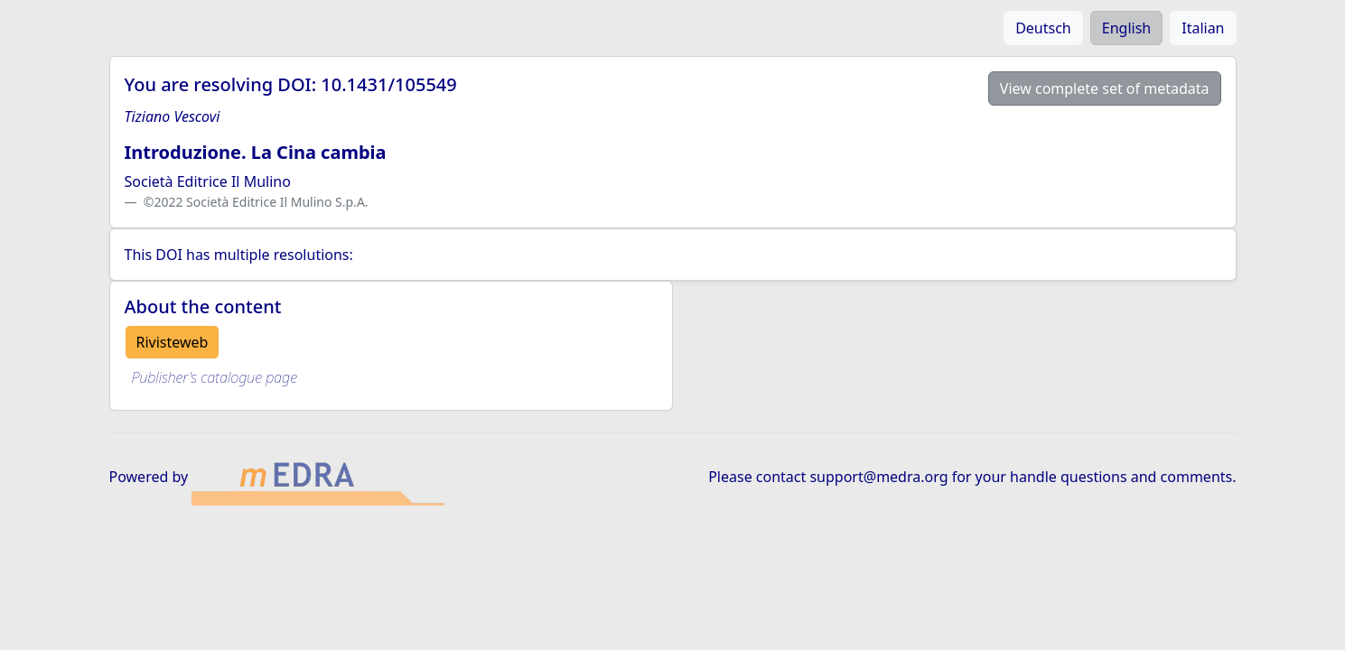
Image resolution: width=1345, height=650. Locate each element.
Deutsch (1043, 28)
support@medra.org (878, 477)
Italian (1203, 28)
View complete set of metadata (1105, 88)
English (1126, 28)
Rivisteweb (172, 342)
